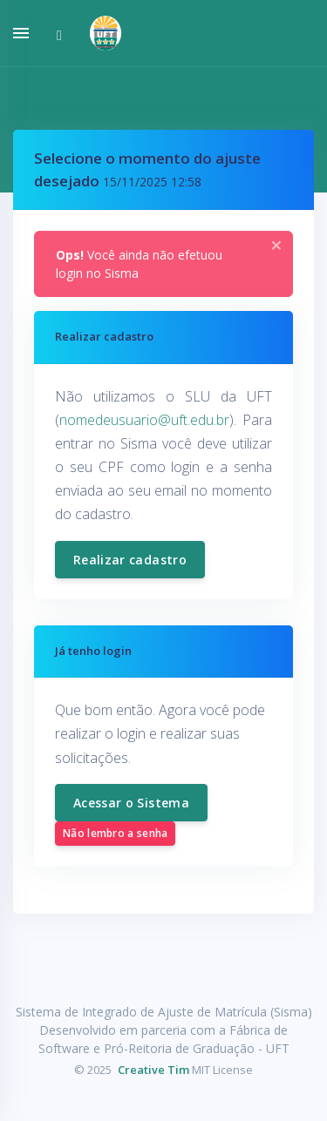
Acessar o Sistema (131, 802)
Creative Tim (153, 1069)
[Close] (276, 245)
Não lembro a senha (115, 833)
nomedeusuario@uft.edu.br (144, 419)
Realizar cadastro (130, 559)
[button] (98, 33)
